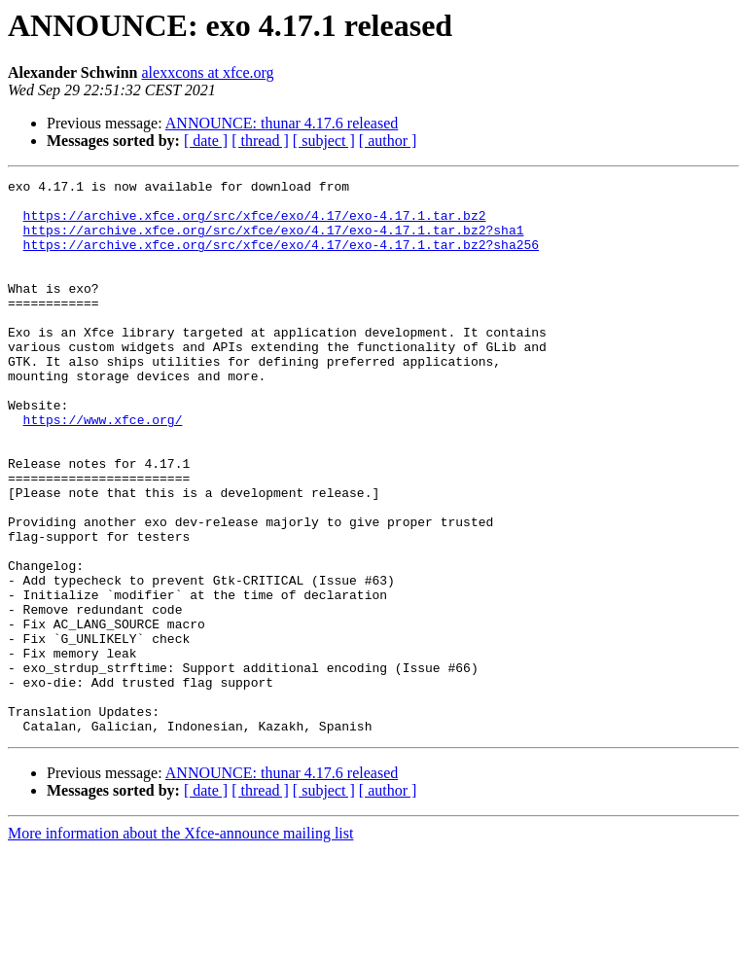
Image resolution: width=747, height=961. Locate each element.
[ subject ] (324, 140)
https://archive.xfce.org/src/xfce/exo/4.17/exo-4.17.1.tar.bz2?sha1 (273, 241)
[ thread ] (260, 140)
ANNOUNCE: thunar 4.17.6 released (282, 123)
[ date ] (206, 140)
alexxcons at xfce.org (208, 72)
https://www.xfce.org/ (103, 469)
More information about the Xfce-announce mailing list (180, 944)
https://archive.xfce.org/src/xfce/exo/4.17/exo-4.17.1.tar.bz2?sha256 (281, 258)
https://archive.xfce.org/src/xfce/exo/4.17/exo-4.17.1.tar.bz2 (254, 223)
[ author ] (388, 140)
